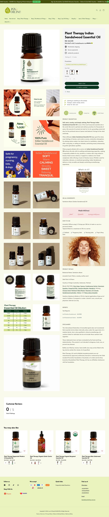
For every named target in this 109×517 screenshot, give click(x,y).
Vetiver (79, 293)
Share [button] (67, 91)
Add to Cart (82, 83)
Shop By (74, 18)
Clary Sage (76, 286)
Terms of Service (40, 514)
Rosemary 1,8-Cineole (92, 290)
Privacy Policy (49, 514)
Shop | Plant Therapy (22, 18)
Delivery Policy (69, 514)
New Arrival (12, 18)
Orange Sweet (67, 290)
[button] (97, 10)
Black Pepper (81, 290)
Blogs (94, 18)
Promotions (68, 61)
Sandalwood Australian (69, 293)
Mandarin (92, 288)
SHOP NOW (41, 1)
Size (67, 68)
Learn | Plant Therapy (84, 18)
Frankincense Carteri (91, 286)
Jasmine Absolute (83, 288)
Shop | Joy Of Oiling (63, 18)
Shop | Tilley (52, 18)
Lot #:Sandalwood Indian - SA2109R (72, 317)
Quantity (67, 76)
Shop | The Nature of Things (38, 18)
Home (6, 18)
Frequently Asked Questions (63, 485)
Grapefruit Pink (72, 288)
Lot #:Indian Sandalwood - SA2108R (72, 314)
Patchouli (74, 290)
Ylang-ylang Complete (90, 293)
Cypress (82, 286)
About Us (7, 22)
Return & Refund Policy (58, 514)
